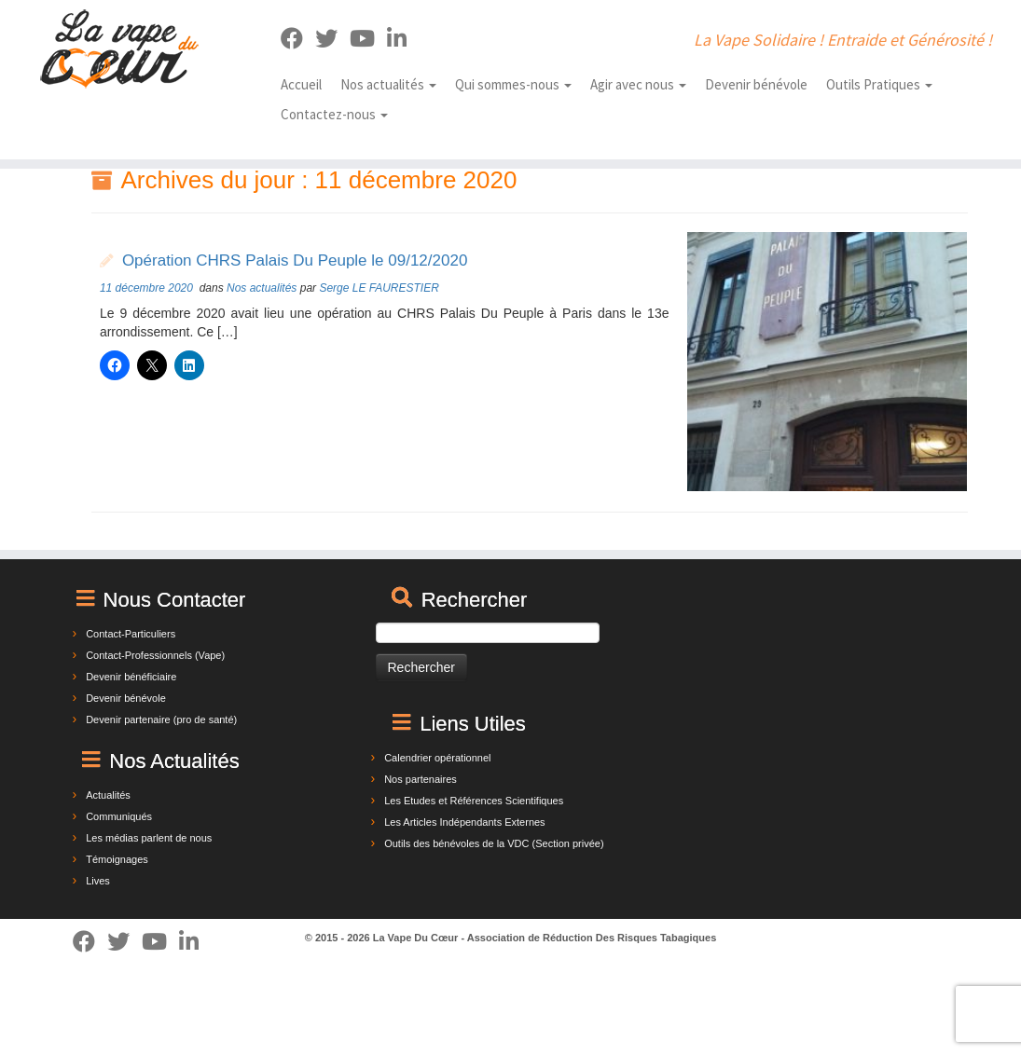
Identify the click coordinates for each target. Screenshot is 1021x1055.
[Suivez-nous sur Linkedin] (403, 38)
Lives (98, 880)
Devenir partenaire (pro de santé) (161, 719)
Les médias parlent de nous (149, 837)
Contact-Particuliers (130, 633)
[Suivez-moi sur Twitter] (332, 38)
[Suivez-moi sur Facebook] (298, 38)
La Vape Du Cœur (416, 937)
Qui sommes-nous (513, 84)
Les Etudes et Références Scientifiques (473, 800)
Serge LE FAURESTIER (378, 288)
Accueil (301, 84)
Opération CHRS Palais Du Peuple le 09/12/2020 (294, 260)
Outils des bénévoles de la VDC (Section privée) (493, 843)
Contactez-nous (334, 114)
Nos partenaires (420, 779)
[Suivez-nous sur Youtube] (368, 38)
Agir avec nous (638, 84)
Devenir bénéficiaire (131, 676)
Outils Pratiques (879, 84)
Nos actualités (388, 84)
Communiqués (119, 816)
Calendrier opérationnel (437, 757)
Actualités (108, 795)
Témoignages (117, 859)
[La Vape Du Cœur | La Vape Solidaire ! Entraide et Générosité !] (119, 49)
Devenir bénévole (756, 84)
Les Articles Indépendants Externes (464, 822)
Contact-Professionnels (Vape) (155, 655)
